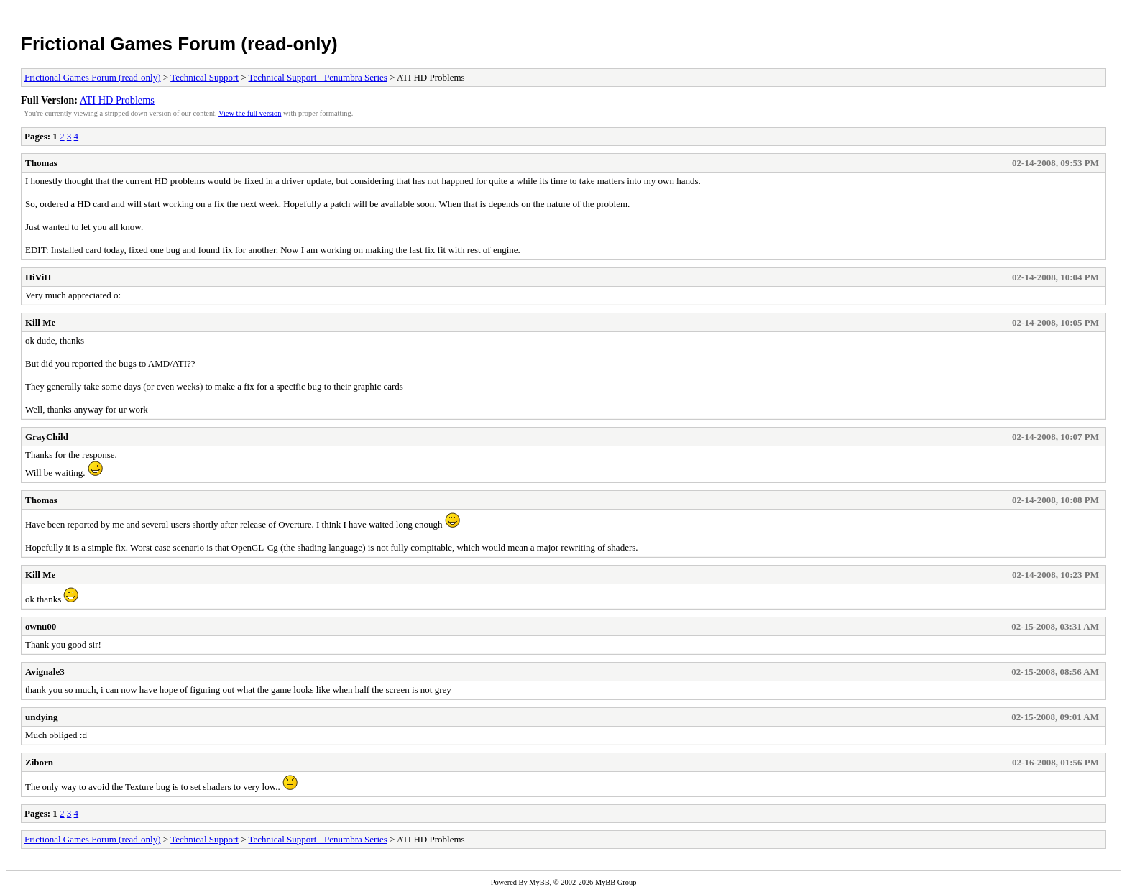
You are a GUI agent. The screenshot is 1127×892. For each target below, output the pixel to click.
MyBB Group (615, 882)
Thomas (41, 162)
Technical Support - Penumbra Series (318, 77)
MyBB (539, 882)
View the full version (249, 113)
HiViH (38, 277)
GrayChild (46, 436)
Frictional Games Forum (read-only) (179, 44)
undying (41, 717)
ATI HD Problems (117, 100)
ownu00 (40, 626)
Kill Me (40, 322)
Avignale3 (45, 671)
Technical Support (204, 77)
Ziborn (39, 762)
